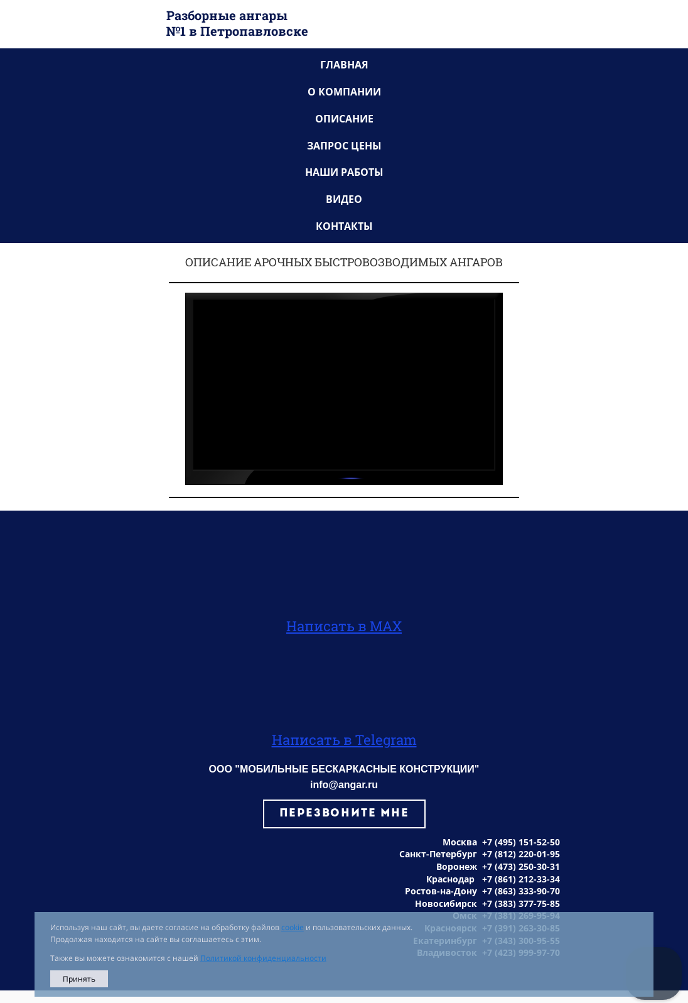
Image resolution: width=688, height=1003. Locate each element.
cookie (292, 927)
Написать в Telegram (344, 739)
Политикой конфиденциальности (263, 958)
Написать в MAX (344, 626)
